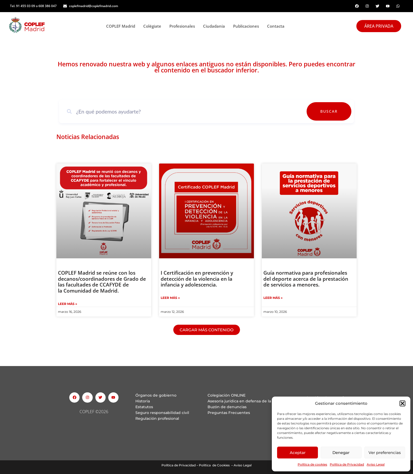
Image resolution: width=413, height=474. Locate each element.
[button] (402, 403)
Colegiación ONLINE (226, 395)
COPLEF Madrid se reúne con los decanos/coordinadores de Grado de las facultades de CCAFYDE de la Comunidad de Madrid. (102, 281)
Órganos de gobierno (155, 395)
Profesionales (183, 26)
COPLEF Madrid (122, 26)
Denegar (341, 452)
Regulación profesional (157, 418)
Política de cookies (312, 464)
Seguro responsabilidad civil (162, 412)
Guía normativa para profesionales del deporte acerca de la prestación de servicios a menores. (305, 278)
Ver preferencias (384, 452)
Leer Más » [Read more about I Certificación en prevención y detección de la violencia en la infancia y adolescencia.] (170, 298)
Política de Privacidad (347, 464)
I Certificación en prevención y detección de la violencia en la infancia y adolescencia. (197, 278)
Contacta (275, 26)
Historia (142, 401)
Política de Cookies (214, 465)
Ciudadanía (215, 26)
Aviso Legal (376, 464)
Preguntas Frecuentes (229, 412)
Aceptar (298, 452)
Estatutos (144, 406)
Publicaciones (247, 26)
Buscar (336, 111)
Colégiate (153, 26)
